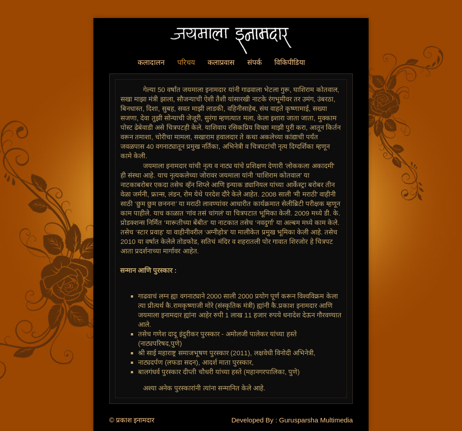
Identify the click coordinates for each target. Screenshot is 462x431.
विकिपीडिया (289, 62)
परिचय (186, 62)
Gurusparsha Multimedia (316, 420)
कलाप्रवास (221, 62)
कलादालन (151, 62)
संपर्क (254, 62)
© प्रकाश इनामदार (131, 420)
